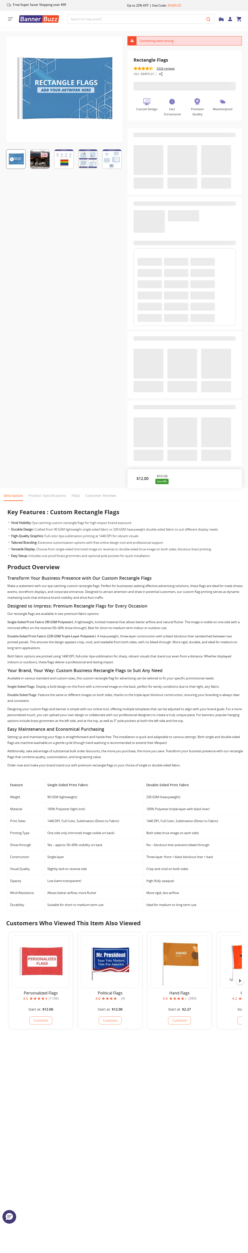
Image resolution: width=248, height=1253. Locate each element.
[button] (9, 1217)
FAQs (76, 495)
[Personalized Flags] (41, 1020)
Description (13, 495)
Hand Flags (179, 993)
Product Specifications (47, 495)
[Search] (208, 19)
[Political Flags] (110, 1020)
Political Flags (110, 993)
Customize (41, 1020)
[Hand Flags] (179, 1020)
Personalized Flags (41, 993)
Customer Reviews (100, 495)
